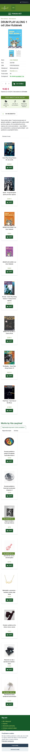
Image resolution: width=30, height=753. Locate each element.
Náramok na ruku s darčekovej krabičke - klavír (9, 661)
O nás (4, 730)
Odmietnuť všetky (15, 749)
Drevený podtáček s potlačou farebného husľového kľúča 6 (9, 453)
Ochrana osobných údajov (10, 728)
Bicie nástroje (4, 18)
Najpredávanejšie (6, 430)
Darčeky (16, 430)
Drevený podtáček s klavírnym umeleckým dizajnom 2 (9, 488)
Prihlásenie (24, 2)
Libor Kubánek (14, 60)
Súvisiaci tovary (6, 136)
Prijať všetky (15, 745)
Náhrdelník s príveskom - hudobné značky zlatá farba (9, 592)
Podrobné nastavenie (8, 741)
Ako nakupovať (7, 721)
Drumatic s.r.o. (14, 71)
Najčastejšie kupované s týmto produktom (13, 427)
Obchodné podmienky (9, 726)
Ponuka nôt (15, 14)
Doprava (5, 723)
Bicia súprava (12, 18)
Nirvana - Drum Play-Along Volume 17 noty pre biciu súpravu (9, 298)
